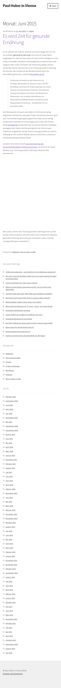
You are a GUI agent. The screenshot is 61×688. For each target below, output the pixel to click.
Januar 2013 (10, 598)
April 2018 (9, 447)
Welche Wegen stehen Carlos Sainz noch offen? (23, 302)
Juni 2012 (9, 611)
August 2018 (10, 434)
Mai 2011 (9, 632)
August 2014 (10, 527)
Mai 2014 (9, 539)
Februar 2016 (10, 489)
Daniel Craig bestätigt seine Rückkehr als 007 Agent (25, 336)
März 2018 (9, 451)
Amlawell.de (13, 125)
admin (31, 31)
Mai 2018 (9, 443)
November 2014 (11, 518)
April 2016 (9, 485)
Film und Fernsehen (13, 358)
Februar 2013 (10, 594)
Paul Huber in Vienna (19, 5)
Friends (8, 362)
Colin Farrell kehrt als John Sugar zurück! (21, 283)
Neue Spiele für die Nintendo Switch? (20, 327)
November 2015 (11, 493)
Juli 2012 (9, 607)
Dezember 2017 (11, 460)
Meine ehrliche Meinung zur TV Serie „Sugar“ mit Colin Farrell (29, 306)
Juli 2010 (9, 653)
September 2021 (12, 418)
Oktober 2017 (11, 464)
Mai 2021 (9, 422)
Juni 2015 (9, 497)
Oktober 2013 (11, 569)
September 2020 (12, 426)
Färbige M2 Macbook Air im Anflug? (19, 319)
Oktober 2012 (11, 602)
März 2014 (9, 548)
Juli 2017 (9, 472)
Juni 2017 (9, 476)
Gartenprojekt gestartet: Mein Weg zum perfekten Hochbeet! (29, 294)
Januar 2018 (10, 455)
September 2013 (12, 573)
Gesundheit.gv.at (37, 74)
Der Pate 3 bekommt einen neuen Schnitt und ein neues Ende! (29, 323)
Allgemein (16, 252)
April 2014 (9, 544)
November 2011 (11, 619)
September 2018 (12, 430)
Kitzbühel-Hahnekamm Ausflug (18, 310)
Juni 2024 (9, 405)
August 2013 (10, 577)
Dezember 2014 (11, 514)
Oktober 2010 (11, 640)
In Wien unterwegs (13, 366)
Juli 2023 (9, 413)
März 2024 (9, 409)
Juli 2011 (9, 628)
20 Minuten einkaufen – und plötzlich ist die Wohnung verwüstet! (31, 272)
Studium (9, 375)
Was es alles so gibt (28, 252)
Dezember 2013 (11, 560)
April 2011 (9, 636)
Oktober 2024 (11, 397)
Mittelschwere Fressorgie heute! (18, 331)
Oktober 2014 (11, 523)
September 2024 (12, 401)
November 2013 (11, 565)
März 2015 (9, 506)
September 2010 (12, 644)
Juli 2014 (9, 531)
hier (32, 121)
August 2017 (10, 468)
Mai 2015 (9, 502)
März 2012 (9, 615)
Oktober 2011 (11, 623)
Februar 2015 (10, 510)
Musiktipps (10, 370)
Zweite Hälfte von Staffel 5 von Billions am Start (24, 315)
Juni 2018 (9, 439)
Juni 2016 (9, 481)
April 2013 (9, 590)
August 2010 (10, 649)
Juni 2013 (9, 586)
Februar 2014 (10, 552)
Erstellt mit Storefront (13, 673)
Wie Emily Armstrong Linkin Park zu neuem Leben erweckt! (28, 298)
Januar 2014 (10, 556)
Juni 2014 (9, 535)
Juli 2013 (9, 581)
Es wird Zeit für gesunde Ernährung (26, 39)
